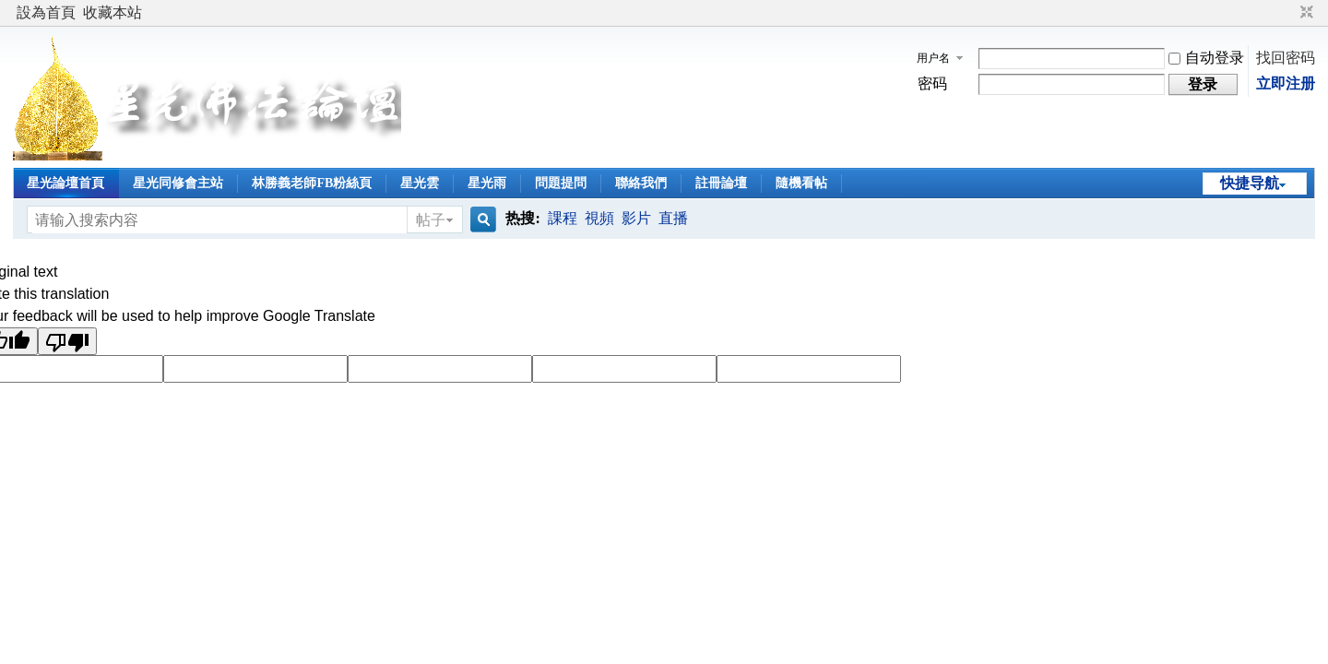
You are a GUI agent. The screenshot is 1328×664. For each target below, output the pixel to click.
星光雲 (419, 183)
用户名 (933, 58)
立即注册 (1285, 83)
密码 (932, 83)
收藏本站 (112, 12)
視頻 (599, 218)
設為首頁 (46, 12)
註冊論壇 (721, 183)
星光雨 (487, 183)
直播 (673, 218)
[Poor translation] (67, 341)
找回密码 (1285, 57)
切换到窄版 (1304, 13)
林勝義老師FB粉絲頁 (312, 183)
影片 (636, 218)
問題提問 (561, 183)
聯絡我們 (641, 183)
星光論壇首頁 (65, 183)
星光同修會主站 (178, 183)
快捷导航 (1249, 183)
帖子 (430, 220)
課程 (562, 218)
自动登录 (1206, 57)
